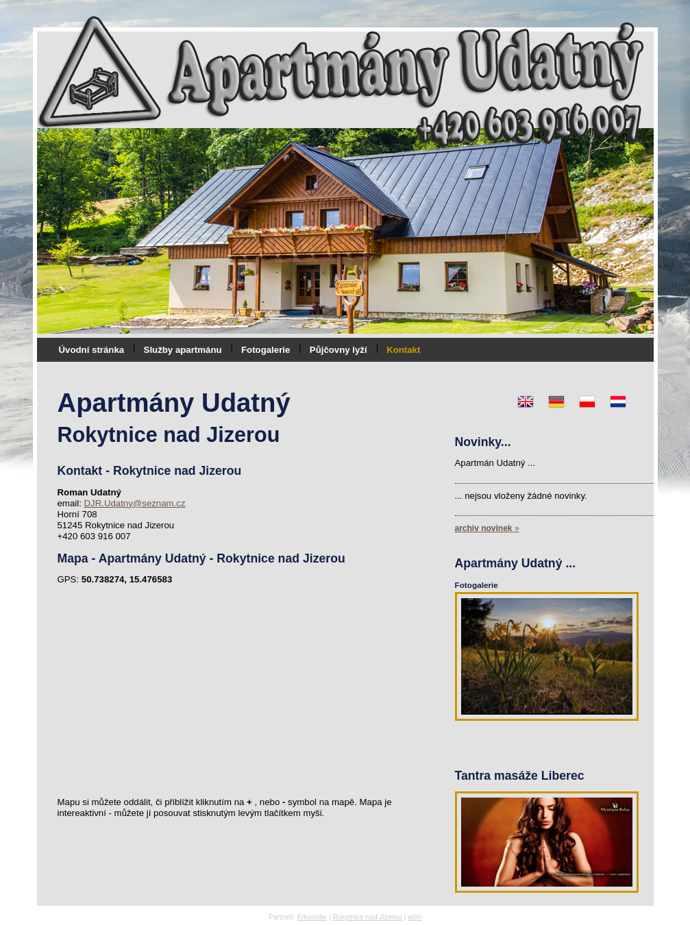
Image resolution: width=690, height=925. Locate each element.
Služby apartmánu (183, 350)
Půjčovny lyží (338, 350)
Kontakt (403, 350)
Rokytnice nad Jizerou (367, 917)
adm (414, 917)
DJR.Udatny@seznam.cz (134, 503)
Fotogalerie (265, 350)
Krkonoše (312, 917)
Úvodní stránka (92, 350)
